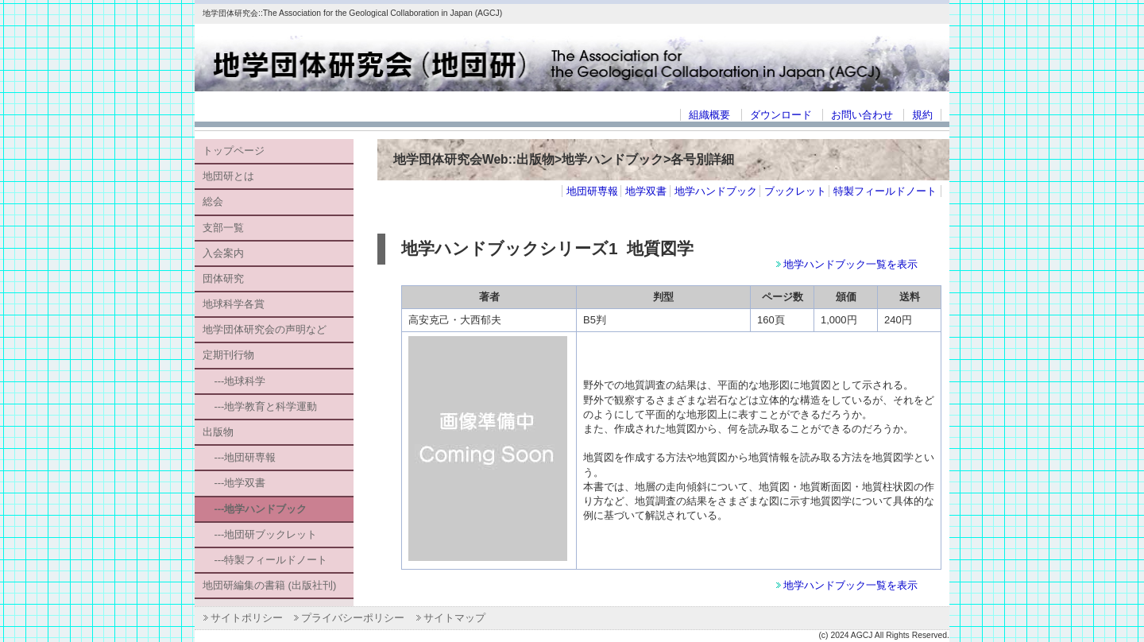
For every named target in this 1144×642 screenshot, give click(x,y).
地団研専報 (592, 191)
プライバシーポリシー (352, 618)
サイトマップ (454, 618)
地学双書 (646, 191)
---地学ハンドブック (255, 509)
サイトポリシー (247, 618)
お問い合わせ (862, 115)
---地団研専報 (239, 457)
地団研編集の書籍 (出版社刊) (269, 585)
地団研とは (228, 176)
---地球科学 (234, 381)
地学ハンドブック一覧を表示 (850, 264)
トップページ (234, 151)
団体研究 (223, 278)
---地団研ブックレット (260, 534)
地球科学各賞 (234, 304)
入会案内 (223, 253)
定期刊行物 (228, 355)
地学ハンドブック (715, 191)
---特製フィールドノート (265, 560)
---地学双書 (234, 483)
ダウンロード (781, 115)
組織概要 (709, 115)
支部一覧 (223, 228)
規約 (922, 115)
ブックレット (795, 191)
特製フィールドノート (885, 191)
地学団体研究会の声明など (265, 329)
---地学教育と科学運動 (260, 406)
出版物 (218, 432)
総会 (213, 201)
